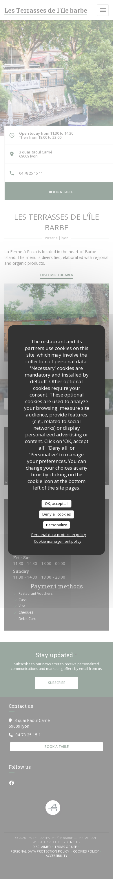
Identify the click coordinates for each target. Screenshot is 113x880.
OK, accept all (56, 503)
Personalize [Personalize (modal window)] (56, 524)
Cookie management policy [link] (57, 541)
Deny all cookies (56, 514)
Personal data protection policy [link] (58, 534)
